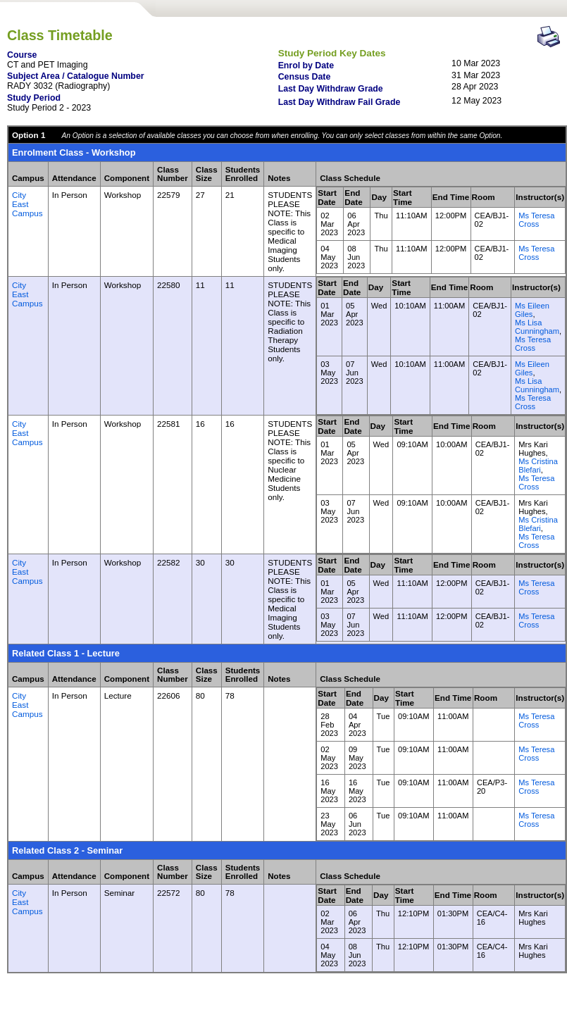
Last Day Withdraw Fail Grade (339, 102)
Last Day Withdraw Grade (330, 89)
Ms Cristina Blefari (538, 465)
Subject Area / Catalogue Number (75, 76)
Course (22, 55)
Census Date (304, 77)
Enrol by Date (306, 65)
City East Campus (27, 204)
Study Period (34, 98)
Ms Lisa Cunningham (537, 326)
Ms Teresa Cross (536, 219)
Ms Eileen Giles (532, 309)
